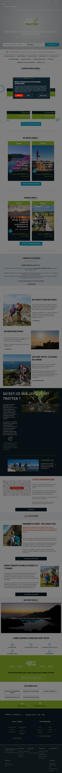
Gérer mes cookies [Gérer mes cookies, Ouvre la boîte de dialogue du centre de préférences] (43, 95)
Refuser (28, 95)
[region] (31, 88)
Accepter (19, 95)
